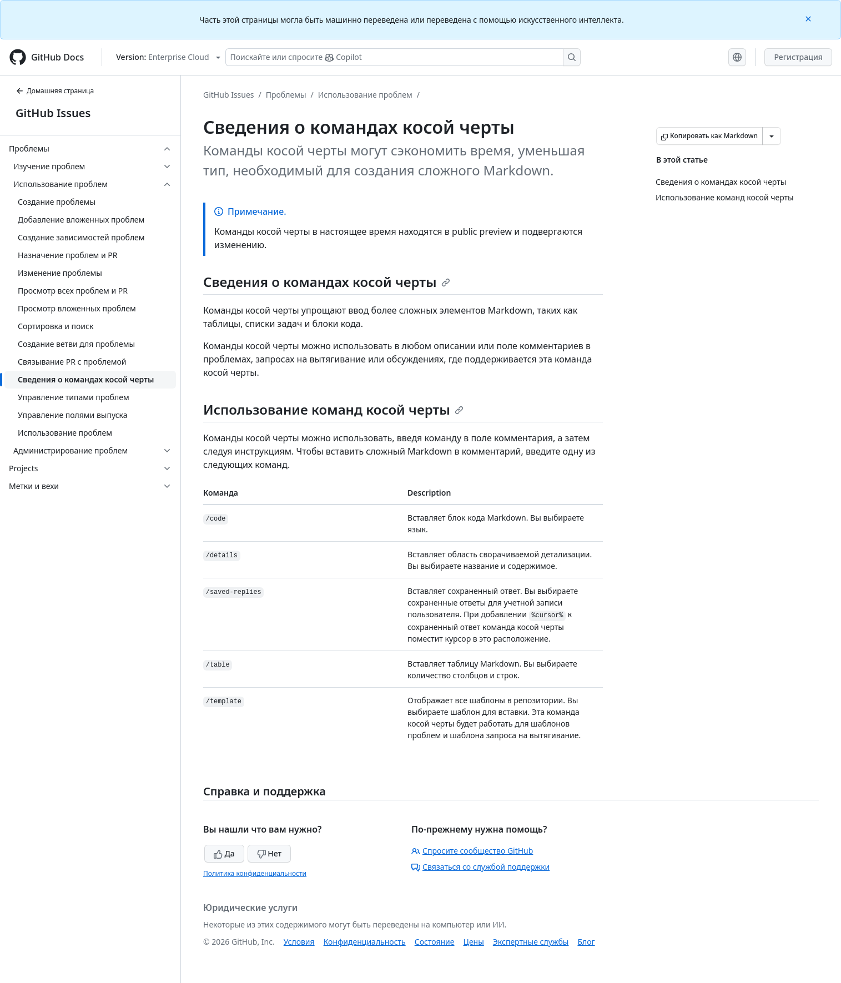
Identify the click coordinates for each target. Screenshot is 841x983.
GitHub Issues (53, 112)
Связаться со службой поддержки (480, 866)
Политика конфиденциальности (254, 873)
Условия (299, 941)
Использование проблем (365, 94)
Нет (269, 853)
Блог (586, 941)
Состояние (435, 941)
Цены (474, 941)
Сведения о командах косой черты (326, 282)
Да (224, 853)
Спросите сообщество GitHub (472, 850)
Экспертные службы (531, 941)
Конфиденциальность (365, 941)
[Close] (809, 18)
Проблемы (286, 94)
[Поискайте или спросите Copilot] (403, 57)
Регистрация (798, 57)
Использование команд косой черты (333, 409)
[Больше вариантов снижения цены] (771, 136)
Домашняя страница (55, 90)
